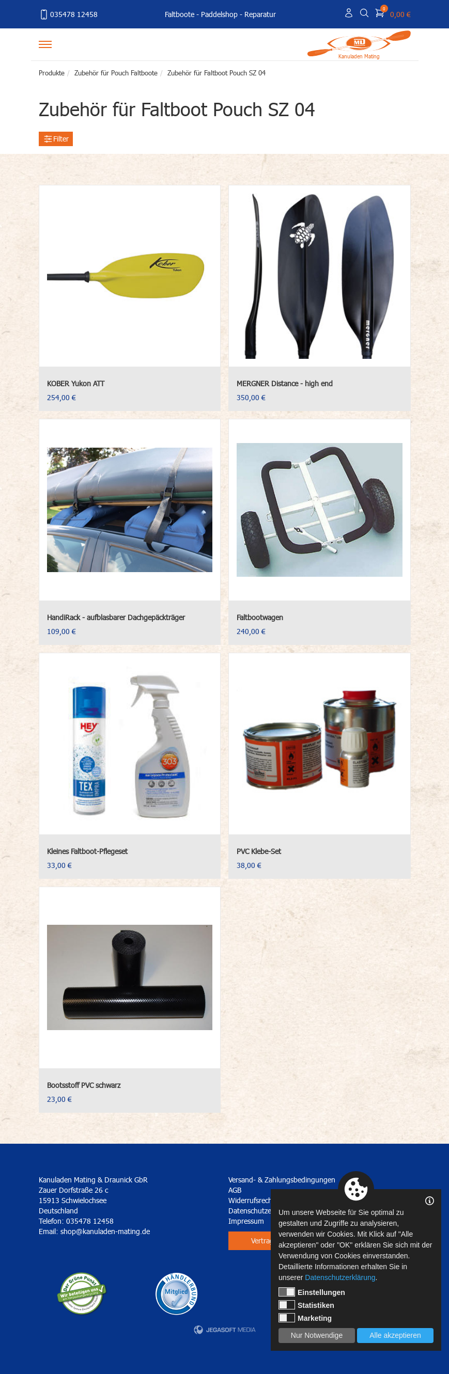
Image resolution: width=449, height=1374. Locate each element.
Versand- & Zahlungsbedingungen (281, 1179)
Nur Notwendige (317, 1335)
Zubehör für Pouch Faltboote (116, 73)
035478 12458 (68, 14)
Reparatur (260, 14)
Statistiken (306, 1304)
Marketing (305, 1317)
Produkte (52, 73)
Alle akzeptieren (395, 1335)
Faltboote (179, 14)
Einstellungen (311, 1292)
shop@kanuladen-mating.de (105, 1231)
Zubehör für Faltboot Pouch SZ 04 (216, 73)
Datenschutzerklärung (340, 1277)
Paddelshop (219, 14)
